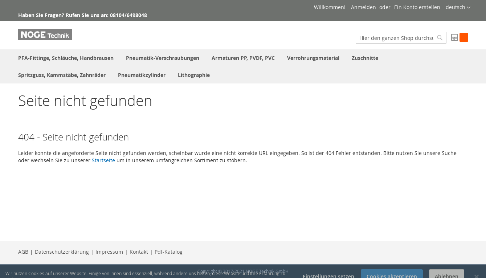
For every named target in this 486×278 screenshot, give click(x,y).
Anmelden (363, 7)
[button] (458, 8)
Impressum (109, 251)
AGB (23, 251)
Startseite (103, 160)
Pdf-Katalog (169, 251)
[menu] (243, 66)
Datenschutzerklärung (62, 251)
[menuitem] (66, 57)
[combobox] (401, 38)
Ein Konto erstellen (417, 7)
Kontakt (139, 251)
